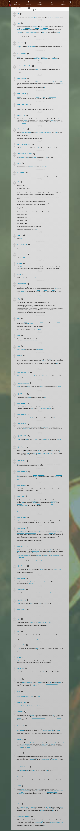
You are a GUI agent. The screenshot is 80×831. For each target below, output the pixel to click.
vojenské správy (38, 464)
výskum (55, 476)
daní (51, 671)
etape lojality (44, 166)
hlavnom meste (59, 475)
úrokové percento (23, 266)
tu (44, 87)
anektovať (25, 31)
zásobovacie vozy (49, 453)
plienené (28, 731)
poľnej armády (56, 17)
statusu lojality (31, 84)
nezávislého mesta (20, 533)
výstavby (43, 694)
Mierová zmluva (38, 822)
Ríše (23, 277)
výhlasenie (28, 821)
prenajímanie (38, 555)
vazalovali (27, 32)
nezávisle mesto (33, 32)
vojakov (44, 581)
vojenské (47, 759)
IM (39, 531)
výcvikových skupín (57, 406)
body (47, 499)
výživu (20, 793)
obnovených (58, 439)
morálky (58, 451)
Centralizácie (27, 28)
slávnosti (59, 694)
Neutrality (23, 705)
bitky (50, 359)
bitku (21, 248)
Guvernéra (41, 520)
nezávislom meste (39, 742)
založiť (43, 375)
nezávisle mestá (43, 26)
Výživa (23, 793)
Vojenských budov (57, 569)
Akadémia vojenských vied (46, 760)
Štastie (47, 157)
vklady (29, 266)
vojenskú (36, 705)
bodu (23, 502)
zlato (22, 792)
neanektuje (23, 29)
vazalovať (37, 28)
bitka (21, 238)
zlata (28, 147)
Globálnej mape (35, 26)
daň (31, 29)
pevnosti (28, 386)
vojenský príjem (48, 622)
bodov (23, 729)
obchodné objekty (52, 533)
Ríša (20, 694)
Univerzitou (35, 475)
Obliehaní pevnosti (52, 742)
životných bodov (27, 555)
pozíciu (39, 705)
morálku (31, 603)
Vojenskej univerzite (59, 592)
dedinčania (40, 682)
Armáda (51, 3)
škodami (24, 451)
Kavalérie (54, 97)
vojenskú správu (29, 464)
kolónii (32, 742)
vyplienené (43, 560)
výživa (25, 694)
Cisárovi (30, 520)
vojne (38, 504)
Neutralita (52, 822)
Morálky (61, 83)
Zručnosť (18, 69)
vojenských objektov (32, 375)
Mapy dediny (34, 685)
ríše (37, 57)
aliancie (25, 322)
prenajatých (49, 408)
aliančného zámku (27, 132)
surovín (38, 290)
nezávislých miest (44, 744)
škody (55, 417)
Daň (18, 46)
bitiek (61, 81)
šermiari (30, 340)
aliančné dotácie (30, 696)
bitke (48, 439)
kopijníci (27, 340)
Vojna (61, 822)
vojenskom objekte (28, 581)
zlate (20, 46)
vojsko (52, 450)
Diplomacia (63, 3)
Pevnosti (34, 502)
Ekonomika (28, 3)
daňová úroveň (22, 157)
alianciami (32, 622)
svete (60, 361)
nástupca (46, 660)
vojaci (49, 682)
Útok (44, 97)
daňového (42, 810)
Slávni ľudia (39, 3)
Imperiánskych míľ (26, 428)
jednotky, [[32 (30, 417)
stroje (39, 417)
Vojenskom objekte (20, 70)
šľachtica (32, 715)
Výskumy (52, 592)
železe (26, 549)
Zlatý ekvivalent (21, 555)
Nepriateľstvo (57, 822)
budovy (29, 397)
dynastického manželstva (36, 718)
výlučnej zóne (52, 744)
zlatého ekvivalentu (35, 551)
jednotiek (50, 97)
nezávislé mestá (45, 58)
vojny (52, 504)
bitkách (57, 499)
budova (22, 132)
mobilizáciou (29, 682)
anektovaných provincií (42, 31)
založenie (18, 696)
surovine (56, 288)
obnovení (35, 439)
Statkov (35, 779)
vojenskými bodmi (39, 349)
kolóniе (21, 696)
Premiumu (48, 684)
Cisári (18, 660)
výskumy (35, 476)
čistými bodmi (49, 634)
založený (43, 427)
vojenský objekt (48, 427)
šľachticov (19, 718)
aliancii (45, 290)
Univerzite (43, 759)
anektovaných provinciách (25, 807)
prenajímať (47, 406)
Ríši (17, 790)
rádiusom (56, 132)
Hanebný (27, 660)
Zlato (44, 671)
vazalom (43, 57)
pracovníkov (37, 147)
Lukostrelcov (54, 107)
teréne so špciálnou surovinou (30, 533)
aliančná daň (32, 694)
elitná (56, 682)
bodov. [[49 (53, 502)
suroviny (35, 453)
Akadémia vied (37, 760)
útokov (43, 406)
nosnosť (28, 747)
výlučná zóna (44, 32)
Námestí (25, 120)
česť (38, 453)
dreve (23, 549)
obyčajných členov (39, 81)
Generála (37, 69)
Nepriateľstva (30, 705)
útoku (24, 257)
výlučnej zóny (56, 531)
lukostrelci (23, 340)
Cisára (41, 716)
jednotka (59, 682)
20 (70, 1)
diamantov (52, 120)
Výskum (18, 57)
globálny (36, 758)
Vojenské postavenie (21, 349)
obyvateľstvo (45, 28)
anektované (32, 731)
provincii (29, 742)
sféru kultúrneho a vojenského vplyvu (43, 132)
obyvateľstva (48, 807)
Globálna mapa (17, 3)
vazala (34, 46)
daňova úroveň (22, 147)
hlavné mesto (19, 730)
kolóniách (33, 807)
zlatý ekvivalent (54, 501)
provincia (18, 29)
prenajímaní (51, 81)
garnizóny (59, 386)
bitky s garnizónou (26, 744)
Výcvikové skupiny (54, 684)
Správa (18, 464)
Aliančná (18, 81)
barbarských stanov (34, 501)
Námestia (24, 123)
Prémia (22, 291)
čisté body (28, 453)
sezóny (57, 363)
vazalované (54, 58)
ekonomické (32, 759)
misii (37, 790)
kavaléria (35, 340)
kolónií (34, 277)
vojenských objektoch (33, 17)
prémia (53, 290)
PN (42, 822)
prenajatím (24, 682)
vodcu (21, 634)
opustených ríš (44, 745)
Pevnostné (51, 792)
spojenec (59, 634)
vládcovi (26, 406)
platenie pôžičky (38, 694)
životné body (50, 17)
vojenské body (42, 453)
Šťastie (54, 121)
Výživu (48, 520)
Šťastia (57, 118)
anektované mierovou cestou (48, 730)
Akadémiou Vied (41, 475)
